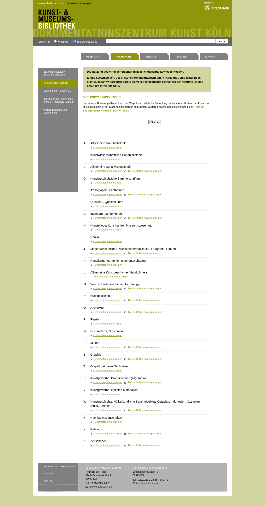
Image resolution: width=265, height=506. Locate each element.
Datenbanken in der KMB (57, 90)
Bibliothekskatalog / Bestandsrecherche (54, 73)
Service (151, 56)
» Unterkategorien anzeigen (107, 147)
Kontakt (211, 56)
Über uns (92, 56)
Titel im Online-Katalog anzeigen (145, 171)
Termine (181, 56)
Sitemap (48, 473)
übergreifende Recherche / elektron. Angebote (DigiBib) (58, 100)
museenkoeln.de (47, 3)
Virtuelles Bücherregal (79, 3)
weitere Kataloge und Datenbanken (55, 111)
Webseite (61, 41)
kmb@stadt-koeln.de (100, 486)
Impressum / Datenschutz (59, 466)
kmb (61, 3)
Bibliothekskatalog (85, 41)
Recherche (123, 56)
